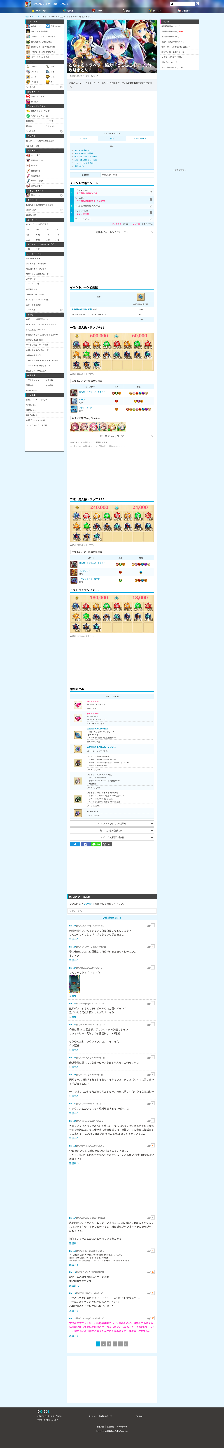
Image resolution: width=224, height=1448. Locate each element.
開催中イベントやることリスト (112, 232)
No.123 (72, 1003)
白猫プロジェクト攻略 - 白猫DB (50, 4)
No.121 (72, 1103)
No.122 (72, 1074)
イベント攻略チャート (84, 150)
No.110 (72, 1272)
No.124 (72, 1057)
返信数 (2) (74, 1163)
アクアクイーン (85, 407)
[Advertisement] (112, 260)
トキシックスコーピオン (89, 578)
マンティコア (84, 570)
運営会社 (110, 1426)
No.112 (72, 1145)
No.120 (72, 1120)
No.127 (72, 967)
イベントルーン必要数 (84, 153)
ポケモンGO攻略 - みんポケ (47, 1420)
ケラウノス (84, 399)
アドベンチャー (140, 138)
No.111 (72, 1318)
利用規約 (100, 1426)
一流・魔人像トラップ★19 (86, 156)
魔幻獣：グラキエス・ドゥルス (92, 391)
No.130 (72, 925)
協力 (112, 138)
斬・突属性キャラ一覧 (112, 436)
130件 (95, 76)
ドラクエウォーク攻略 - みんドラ (99, 1416)
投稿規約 (88, 903)
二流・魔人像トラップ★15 (86, 159)
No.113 (72, 1293)
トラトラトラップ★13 (84, 162)
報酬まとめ (79, 166)
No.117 (72, 1217)
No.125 (72, 1024)
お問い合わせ (122, 1426)
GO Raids (139, 1416)
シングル (84, 138)
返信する (74, 939)
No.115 (72, 1250)
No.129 (72, 946)
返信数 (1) (74, 996)
